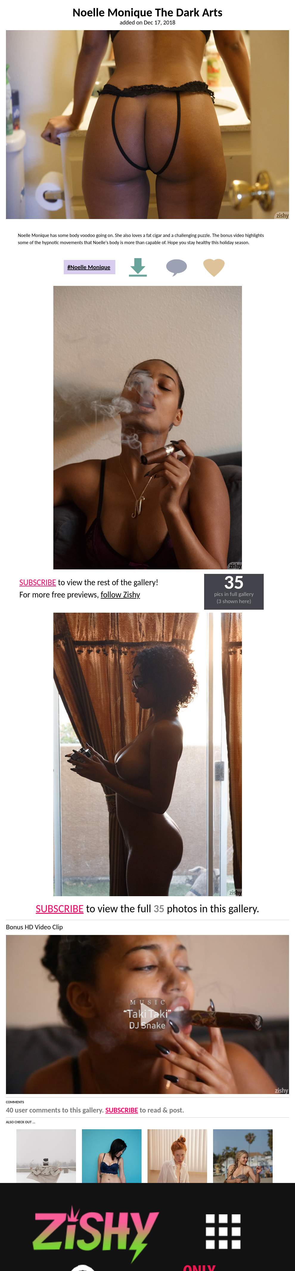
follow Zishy (120, 595)
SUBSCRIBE (37, 582)
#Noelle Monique (88, 267)
